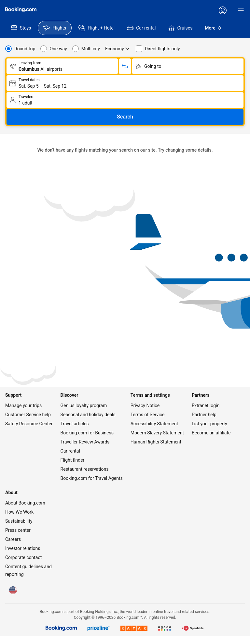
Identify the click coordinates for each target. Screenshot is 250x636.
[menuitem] (20, 28)
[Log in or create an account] (222, 10)
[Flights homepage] (20, 9)
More (213, 28)
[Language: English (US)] (13, 590)
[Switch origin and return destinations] (125, 66)
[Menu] (241, 10)
